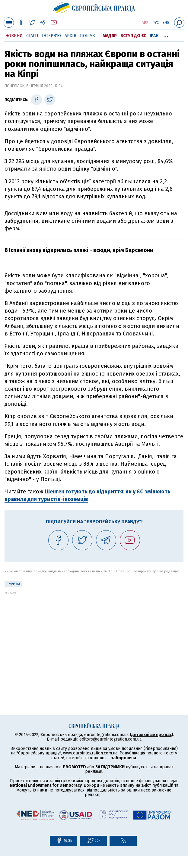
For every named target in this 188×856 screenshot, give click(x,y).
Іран (154, 35)
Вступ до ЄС (133, 35)
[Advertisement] (94, 637)
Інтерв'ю (51, 35)
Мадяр (110, 35)
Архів (70, 35)
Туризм (13, 584)
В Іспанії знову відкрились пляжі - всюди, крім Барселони (79, 250)
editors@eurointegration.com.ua (110, 739)
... (165, 34)
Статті (32, 35)
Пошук (87, 35)
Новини (14, 35)
